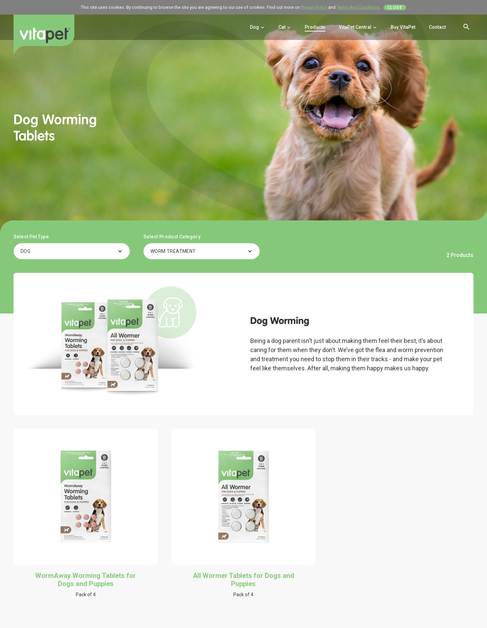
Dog (257, 27)
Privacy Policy (314, 7)
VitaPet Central (358, 27)
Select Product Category (172, 236)
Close (395, 7)
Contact (437, 27)
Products (315, 27)
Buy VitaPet (403, 27)
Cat (284, 27)
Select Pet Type (31, 236)
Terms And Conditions (358, 7)
